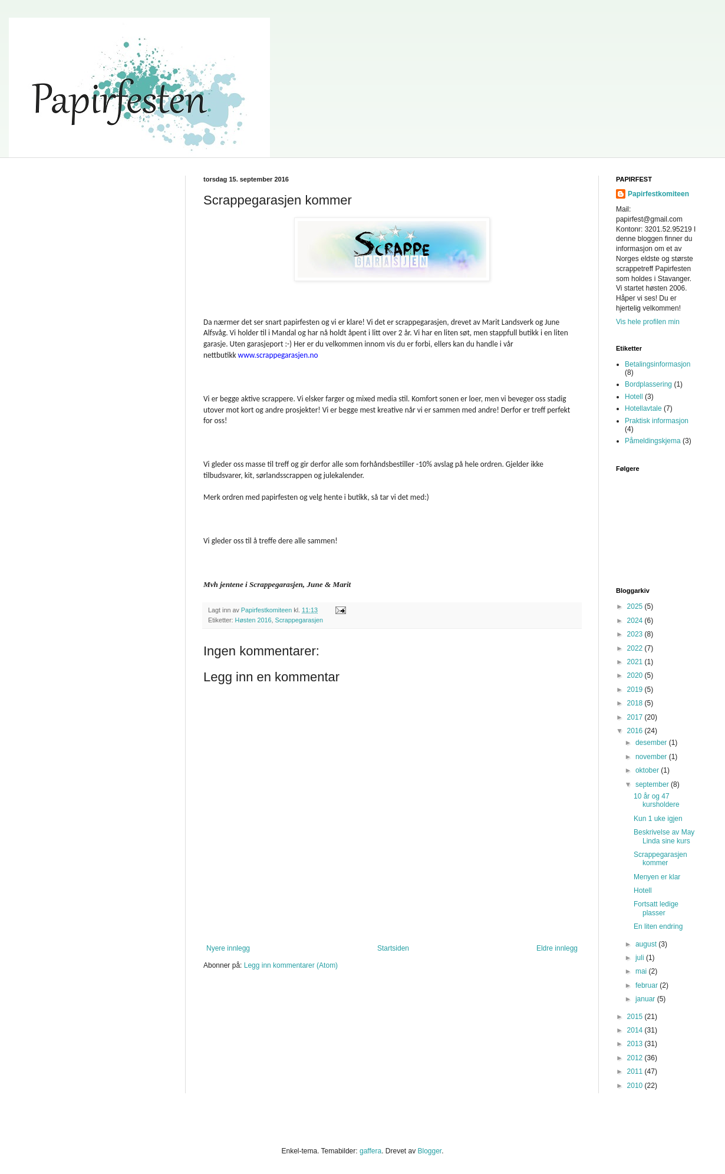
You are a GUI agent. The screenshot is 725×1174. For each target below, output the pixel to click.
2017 (636, 717)
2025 (636, 606)
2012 (636, 1058)
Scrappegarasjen (299, 620)
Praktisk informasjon (656, 421)
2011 (636, 1071)
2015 (636, 1017)
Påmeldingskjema (653, 441)
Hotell (634, 397)
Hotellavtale (643, 408)
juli (640, 958)
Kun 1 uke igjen (658, 818)
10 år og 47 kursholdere (657, 800)
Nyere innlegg (228, 948)
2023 (636, 634)
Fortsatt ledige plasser (656, 908)
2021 (636, 662)
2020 (636, 675)
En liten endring (658, 926)
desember (652, 742)
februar (647, 985)
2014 (636, 1030)
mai (642, 971)
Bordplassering (648, 384)
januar (646, 999)
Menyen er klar (657, 877)
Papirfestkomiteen (658, 194)
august (646, 944)
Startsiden (393, 948)
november (652, 757)
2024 (636, 620)
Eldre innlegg (557, 948)
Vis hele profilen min (648, 322)
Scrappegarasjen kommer (660, 858)
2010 (636, 1085)
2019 (636, 689)
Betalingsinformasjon (657, 364)
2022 (636, 648)
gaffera (370, 1151)
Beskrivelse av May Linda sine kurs (664, 836)
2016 (636, 731)
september (653, 784)
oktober (648, 770)
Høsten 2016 (253, 620)
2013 (636, 1044)
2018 (636, 703)
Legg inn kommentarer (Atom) (291, 965)
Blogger (429, 1151)
